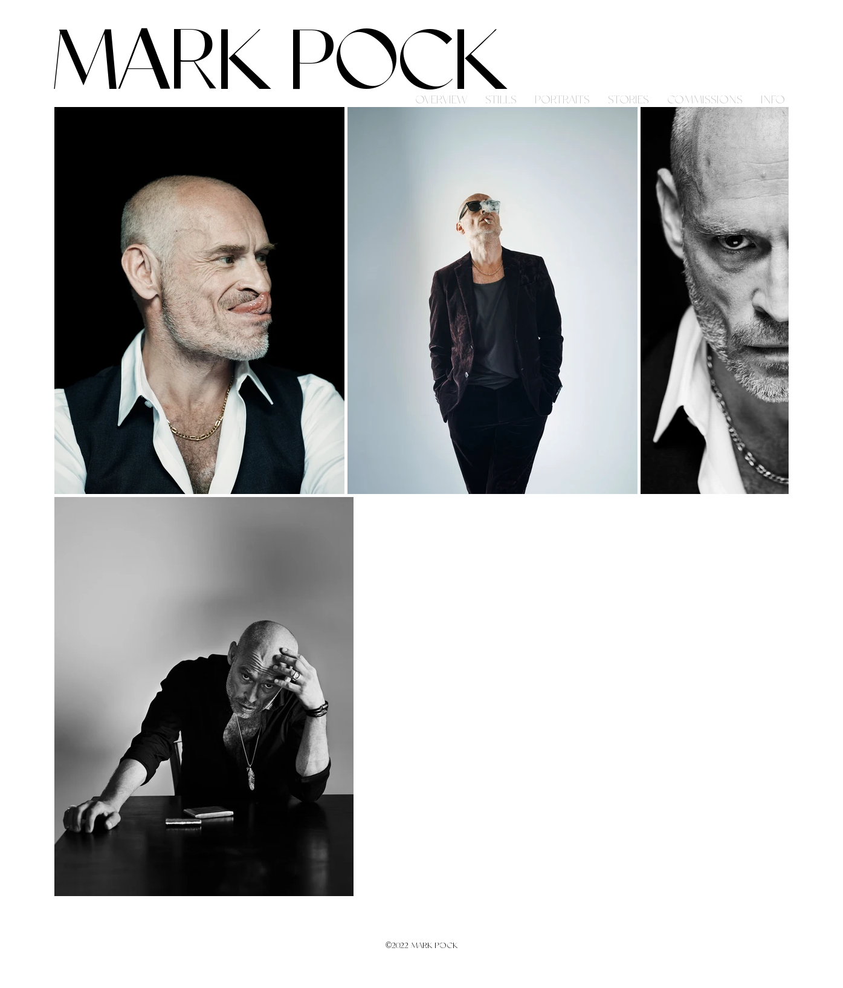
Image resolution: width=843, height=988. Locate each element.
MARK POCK (279, 64)
